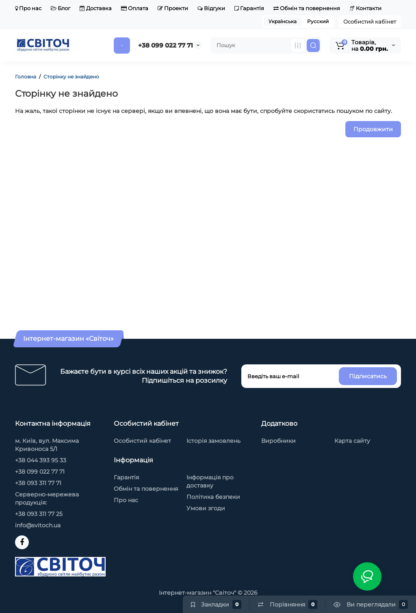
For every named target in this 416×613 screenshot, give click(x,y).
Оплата (134, 8)
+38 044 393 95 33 (40, 460)
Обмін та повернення (306, 8)
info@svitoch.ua (38, 525)
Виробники (278, 440)
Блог (60, 8)
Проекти (173, 8)
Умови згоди (205, 508)
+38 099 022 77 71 (165, 45)
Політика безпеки (213, 496)
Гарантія (249, 8)
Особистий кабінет (369, 21)
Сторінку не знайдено (71, 77)
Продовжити (373, 129)
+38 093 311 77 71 (38, 483)
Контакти (365, 8)
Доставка (96, 8)
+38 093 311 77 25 (39, 514)
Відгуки (211, 8)
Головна (25, 77)
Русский (318, 21)
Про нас (28, 8)
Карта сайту (352, 440)
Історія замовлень (213, 440)
